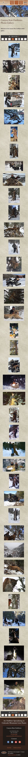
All (18, 36)
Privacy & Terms (17, 747)
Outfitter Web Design (12, 754)
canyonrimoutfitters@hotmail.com (14, 736)
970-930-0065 (14, 734)
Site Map (9, 747)
